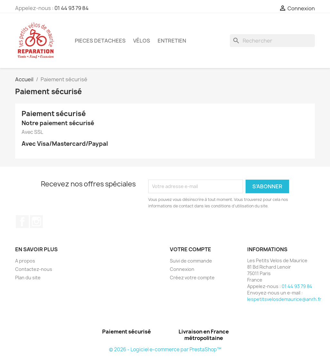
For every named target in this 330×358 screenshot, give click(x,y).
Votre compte (190, 249)
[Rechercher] (272, 40)
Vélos (141, 40)
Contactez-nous (33, 269)
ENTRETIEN (172, 40)
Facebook (22, 221)
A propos (25, 261)
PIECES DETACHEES (100, 40)
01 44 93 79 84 (71, 8)
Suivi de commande (191, 261)
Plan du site (28, 277)
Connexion (182, 269)
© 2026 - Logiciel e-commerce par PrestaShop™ (165, 349)
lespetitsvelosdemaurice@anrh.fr (284, 299)
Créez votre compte (192, 277)
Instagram (36, 221)
